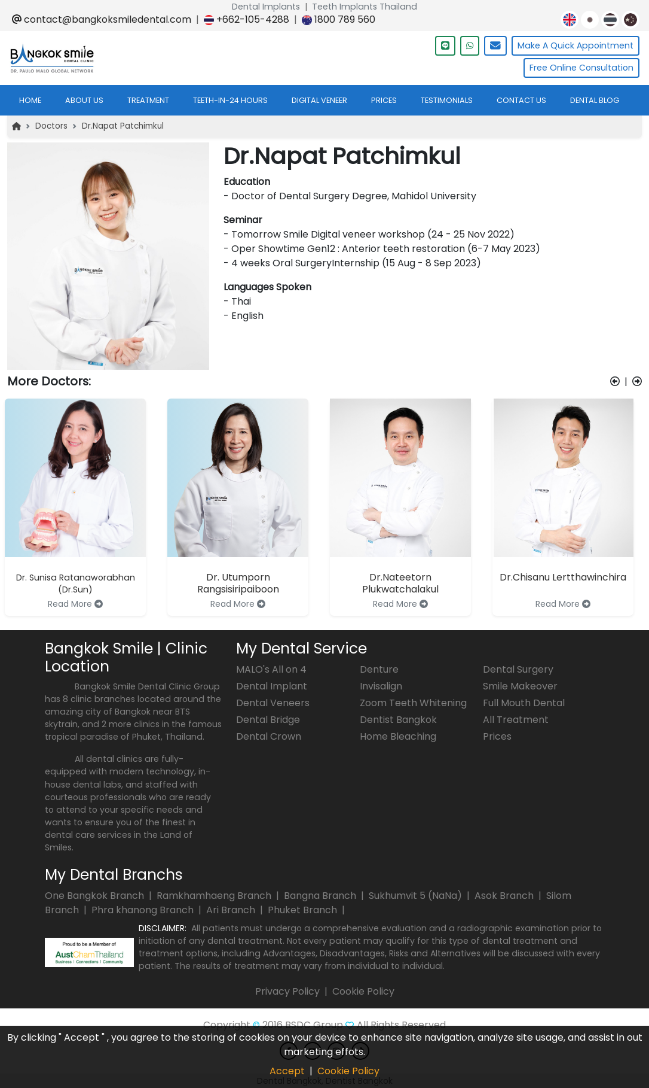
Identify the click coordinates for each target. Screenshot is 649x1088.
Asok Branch (505, 895)
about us (84, 100)
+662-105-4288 (246, 19)
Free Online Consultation (581, 68)
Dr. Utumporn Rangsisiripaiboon (238, 583)
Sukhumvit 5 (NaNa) (416, 895)
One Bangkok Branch (95, 895)
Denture (379, 669)
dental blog (594, 100)
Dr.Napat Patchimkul (123, 126)
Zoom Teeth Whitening (413, 703)
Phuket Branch (303, 910)
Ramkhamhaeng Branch (215, 895)
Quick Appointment (575, 45)
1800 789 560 (338, 19)
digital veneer (319, 100)
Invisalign (381, 686)
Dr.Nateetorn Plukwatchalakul (400, 583)
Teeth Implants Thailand (364, 7)
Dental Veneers (273, 703)
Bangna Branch (321, 895)
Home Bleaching (398, 736)
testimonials (447, 100)
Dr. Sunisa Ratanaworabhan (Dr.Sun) (75, 583)
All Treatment (516, 720)
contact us (521, 100)
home (30, 100)
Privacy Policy (287, 991)
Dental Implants (266, 7)
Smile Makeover (520, 686)
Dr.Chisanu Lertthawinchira (563, 577)
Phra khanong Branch (143, 910)
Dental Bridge (268, 720)
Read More (75, 604)
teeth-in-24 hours (230, 100)
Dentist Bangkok (398, 720)
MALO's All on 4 (271, 669)
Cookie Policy (363, 991)
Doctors (51, 126)
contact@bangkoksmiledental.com (101, 19)
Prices (497, 736)
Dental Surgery (518, 669)
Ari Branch (232, 910)
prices (384, 100)
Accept (287, 1071)
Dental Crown (268, 736)
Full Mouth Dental (524, 703)
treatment (148, 100)
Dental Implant (271, 686)
